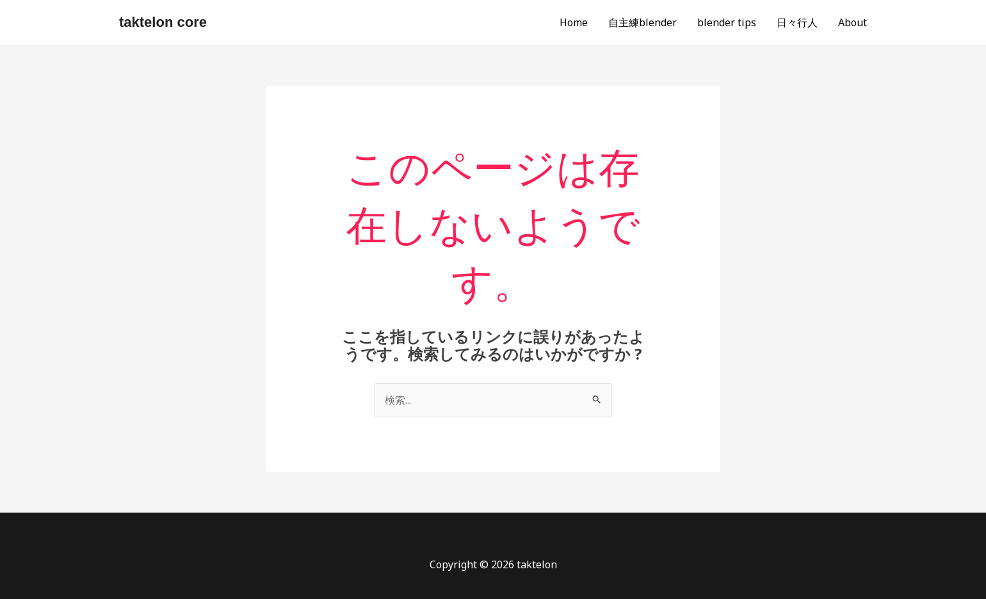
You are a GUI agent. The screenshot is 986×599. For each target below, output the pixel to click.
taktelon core (163, 22)
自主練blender (642, 22)
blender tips (726, 22)
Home (574, 22)
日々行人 (797, 22)
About (852, 22)
